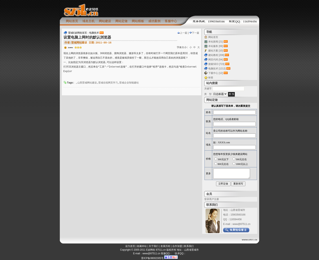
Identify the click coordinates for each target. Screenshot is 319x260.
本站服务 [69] (215, 46)
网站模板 (138, 21)
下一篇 (194, 32)
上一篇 (182, 32)
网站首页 (72, 21)
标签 (210, 77)
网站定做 (121, 21)
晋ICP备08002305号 (152, 258)
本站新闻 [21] (215, 41)
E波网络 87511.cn (156, 249)
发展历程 (165, 246)
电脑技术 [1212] (217, 68)
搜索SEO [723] (216, 64)
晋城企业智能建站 (129, 82)
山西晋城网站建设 (87, 82)
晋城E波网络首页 (77, 32)
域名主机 (88, 21)
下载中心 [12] (215, 73)
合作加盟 (177, 246)
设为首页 (130, 246)
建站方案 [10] (215, 50)
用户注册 (214, 199)
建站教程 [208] (216, 55)
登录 (206, 199)
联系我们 (189, 246)
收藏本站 (142, 246)
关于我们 (153, 246)
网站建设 (105, 21)
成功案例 (154, 21)
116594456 (235, 219)
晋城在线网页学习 (108, 82)
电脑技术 (94, 32)
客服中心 (171, 21)
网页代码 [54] (215, 59)
